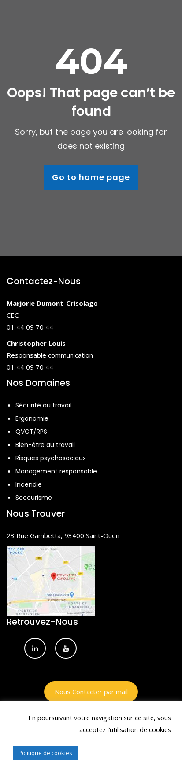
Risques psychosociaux (50, 458)
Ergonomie (31, 418)
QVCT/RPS (31, 431)
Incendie (28, 484)
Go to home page (91, 177)
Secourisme (33, 497)
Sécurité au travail (43, 405)
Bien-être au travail (45, 444)
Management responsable (56, 471)
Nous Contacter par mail (91, 691)
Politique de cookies (45, 753)
